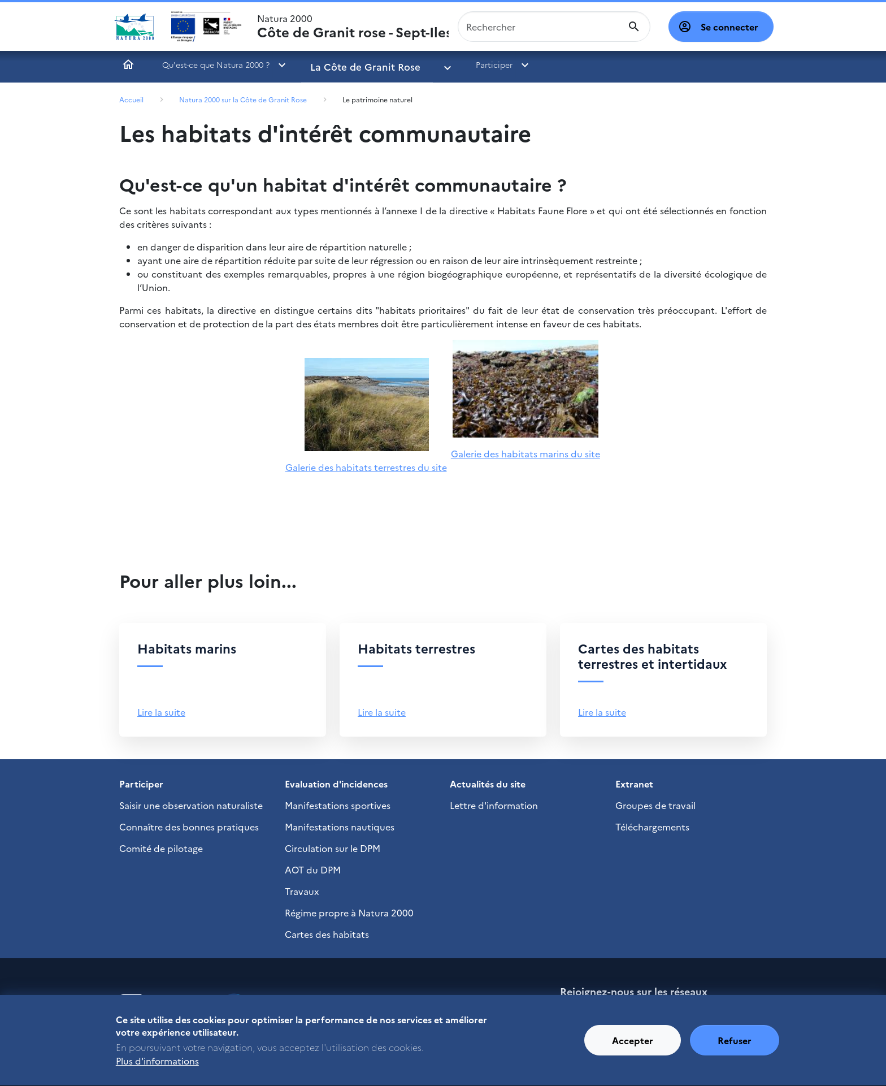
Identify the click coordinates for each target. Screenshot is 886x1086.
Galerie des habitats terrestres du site (366, 467)
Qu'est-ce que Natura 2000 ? (216, 64)
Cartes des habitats (327, 934)
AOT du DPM (313, 869)
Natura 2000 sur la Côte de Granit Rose (243, 99)
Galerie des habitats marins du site (525, 453)
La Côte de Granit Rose (354, 64)
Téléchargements (652, 826)
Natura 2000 (353, 26)
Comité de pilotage (161, 848)
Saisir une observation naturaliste (191, 805)
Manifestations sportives (337, 805)
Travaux (302, 891)
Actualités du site (487, 783)
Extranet (634, 783)
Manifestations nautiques (339, 826)
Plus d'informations (157, 1065)
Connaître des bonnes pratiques (189, 826)
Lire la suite (161, 712)
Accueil (128, 64)
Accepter (632, 1045)
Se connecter (729, 26)
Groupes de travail (655, 805)
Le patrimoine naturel (377, 99)
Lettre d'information (494, 805)
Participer (458, 64)
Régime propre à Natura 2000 (349, 912)
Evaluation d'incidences (336, 783)
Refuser (735, 1045)
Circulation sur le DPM (332, 848)
